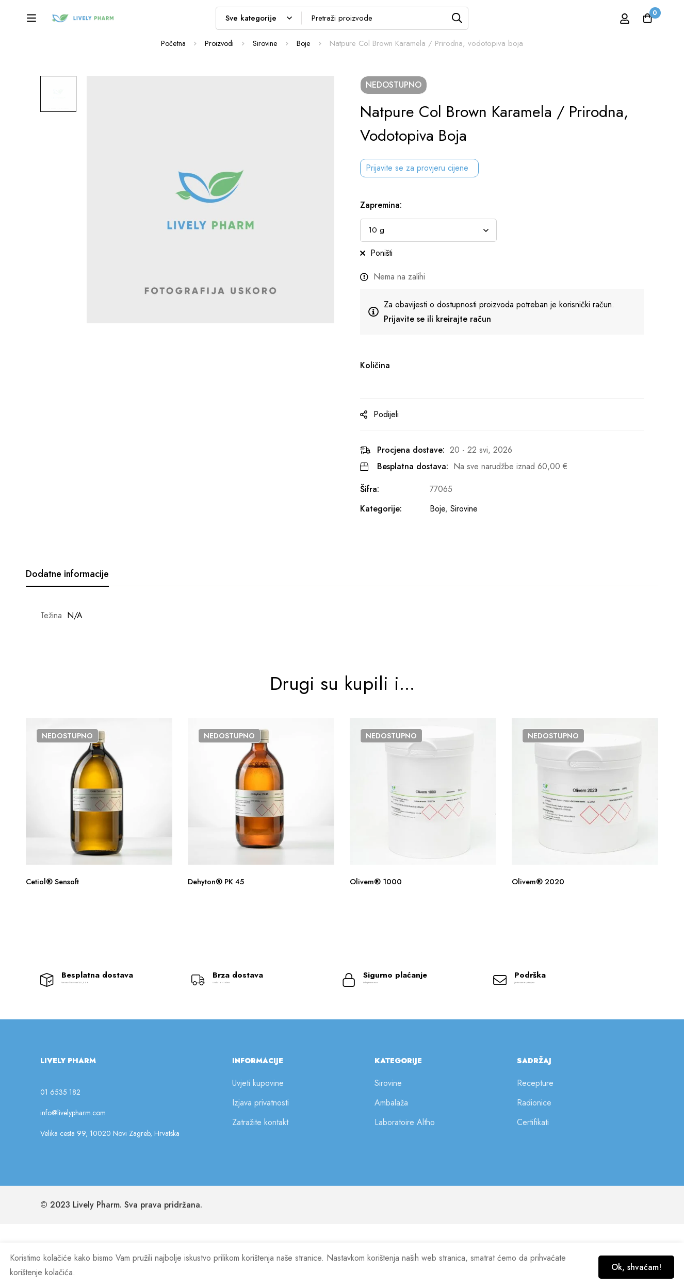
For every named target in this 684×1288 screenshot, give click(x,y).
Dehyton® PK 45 (220, 936)
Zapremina (391, 259)
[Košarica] (645, 21)
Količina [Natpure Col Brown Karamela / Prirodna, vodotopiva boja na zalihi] (385, 419)
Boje (306, 97)
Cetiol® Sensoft (56, 936)
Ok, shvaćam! (631, 1263)
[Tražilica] (482, 21)
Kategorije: (391, 563)
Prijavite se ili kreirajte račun (447, 373)
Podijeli (396, 468)
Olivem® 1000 (377, 936)
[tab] (67, 628)
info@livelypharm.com (73, 1176)
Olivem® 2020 (540, 936)
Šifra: (379, 543)
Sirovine (267, 97)
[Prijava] (608, 21)
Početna (172, 97)
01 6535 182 (60, 1156)
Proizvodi (219, 97)
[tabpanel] (342, 670)
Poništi (392, 307)
